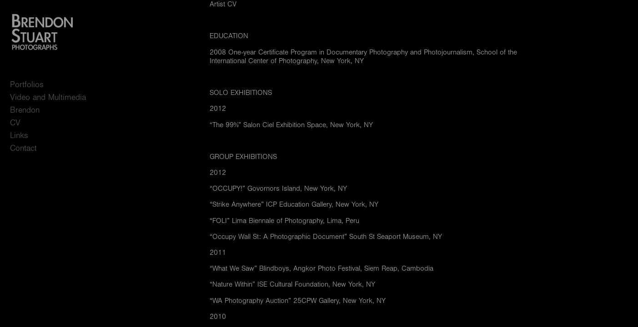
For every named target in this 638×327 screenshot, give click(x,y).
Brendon (25, 110)
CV (15, 123)
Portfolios (32, 84)
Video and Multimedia (48, 97)
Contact (23, 148)
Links (19, 135)
